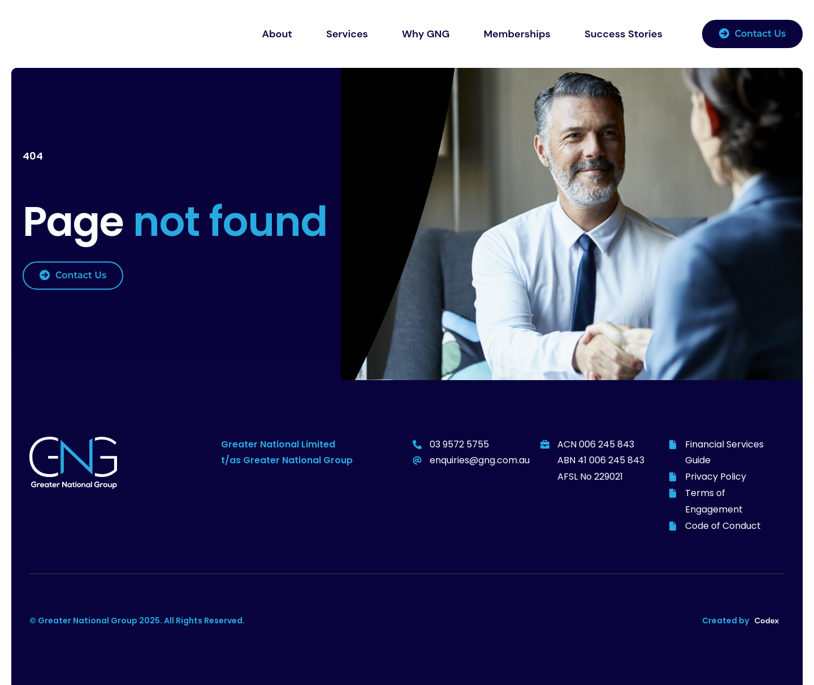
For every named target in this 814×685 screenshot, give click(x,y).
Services (347, 34)
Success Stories (623, 34)
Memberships (517, 34)
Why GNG (425, 34)
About (277, 34)
